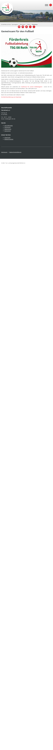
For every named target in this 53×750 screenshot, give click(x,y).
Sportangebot (15, 24)
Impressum (7, 127)
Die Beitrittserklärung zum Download (11, 97)
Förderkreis (35, 24)
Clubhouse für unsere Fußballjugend (31, 87)
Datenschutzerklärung (15, 152)
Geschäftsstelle (8, 125)
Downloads (7, 137)
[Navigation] (46, 5)
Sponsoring (7, 131)
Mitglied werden (8, 139)
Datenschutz (7, 129)
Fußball (28, 24)
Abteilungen (22, 24)
